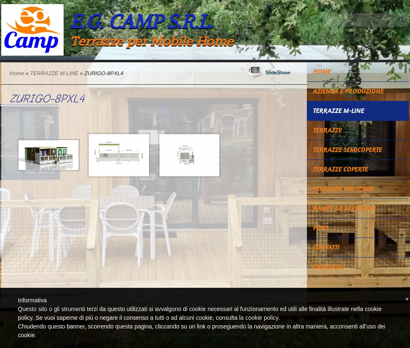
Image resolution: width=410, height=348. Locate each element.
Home (17, 73)
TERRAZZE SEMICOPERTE (347, 149)
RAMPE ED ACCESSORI (344, 208)
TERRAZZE (327, 130)
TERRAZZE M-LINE (54, 73)
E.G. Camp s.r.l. (141, 21)
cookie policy (261, 317)
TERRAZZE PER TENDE (343, 188)
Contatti (326, 247)
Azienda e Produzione (348, 91)
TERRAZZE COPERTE (340, 169)
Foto (320, 227)
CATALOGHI (329, 266)
